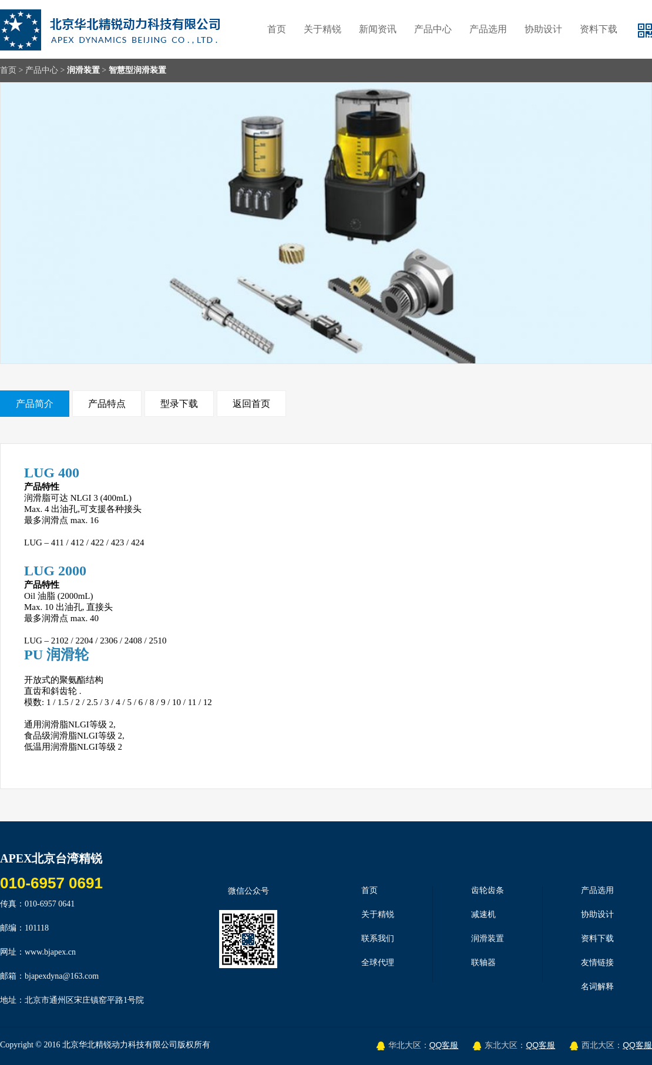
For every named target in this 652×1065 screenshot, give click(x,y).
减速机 (483, 914)
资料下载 (598, 29)
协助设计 (543, 29)
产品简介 (34, 404)
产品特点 (107, 404)
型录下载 (179, 404)
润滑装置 (83, 70)
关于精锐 (322, 29)
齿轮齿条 (487, 890)
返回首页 (251, 404)
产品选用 (488, 29)
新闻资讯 (377, 29)
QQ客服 (444, 1045)
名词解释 (597, 986)
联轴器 (483, 962)
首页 (276, 29)
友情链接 (597, 962)
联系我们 (377, 938)
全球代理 (377, 962)
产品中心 (433, 29)
